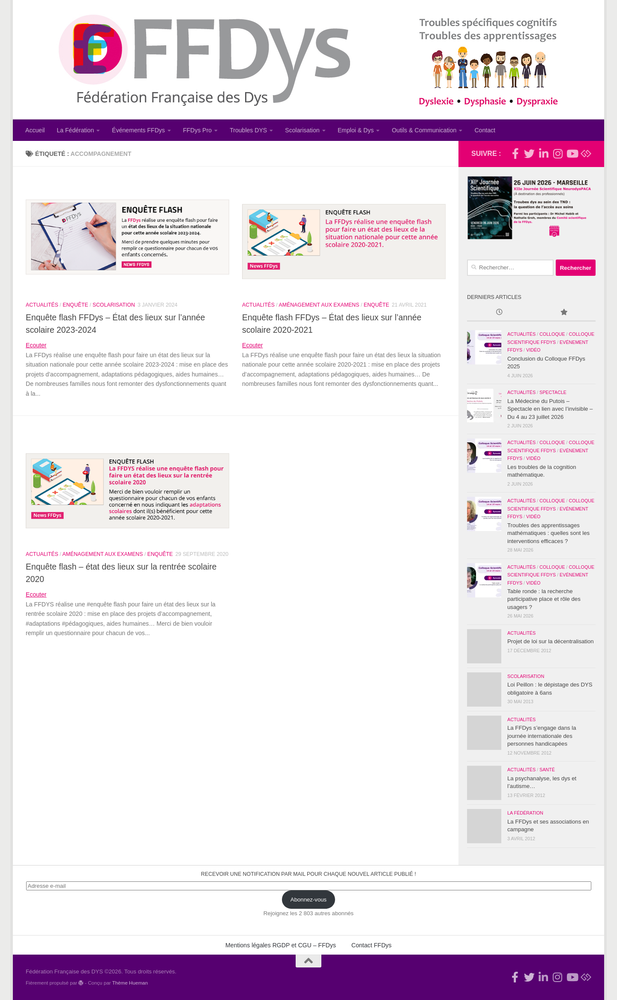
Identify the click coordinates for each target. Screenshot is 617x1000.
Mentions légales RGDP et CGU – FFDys (280, 945)
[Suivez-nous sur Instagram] (557, 153)
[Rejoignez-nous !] (515, 153)
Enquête (75, 305)
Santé (547, 769)
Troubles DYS (248, 130)
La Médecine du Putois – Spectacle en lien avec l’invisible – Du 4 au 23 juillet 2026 (550, 409)
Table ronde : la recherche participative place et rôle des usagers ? (544, 599)
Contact (484, 130)
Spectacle (552, 392)
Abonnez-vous (308, 899)
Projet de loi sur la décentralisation (550, 641)
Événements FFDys (138, 130)
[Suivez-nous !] (529, 153)
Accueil (35, 130)
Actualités (42, 305)
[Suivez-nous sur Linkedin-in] (543, 153)
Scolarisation (302, 130)
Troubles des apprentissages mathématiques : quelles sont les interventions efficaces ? (548, 533)
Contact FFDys (371, 945)
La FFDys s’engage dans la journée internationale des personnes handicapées (541, 736)
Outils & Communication (424, 130)
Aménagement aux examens (319, 305)
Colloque (552, 334)
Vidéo (533, 349)
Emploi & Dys (356, 130)
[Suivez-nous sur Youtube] (571, 153)
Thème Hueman (130, 982)
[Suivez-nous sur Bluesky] (586, 153)
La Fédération (75, 130)
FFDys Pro (197, 130)
